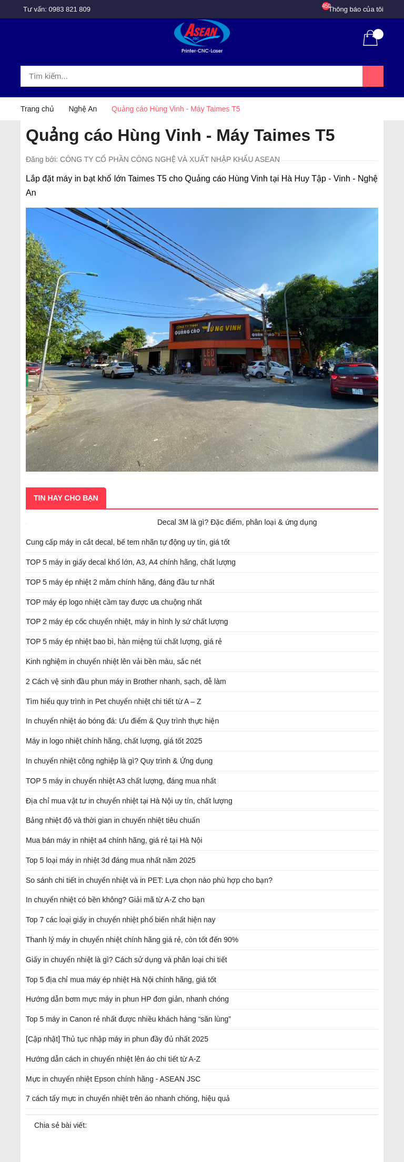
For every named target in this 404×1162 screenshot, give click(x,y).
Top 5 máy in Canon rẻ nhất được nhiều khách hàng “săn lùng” (128, 1019)
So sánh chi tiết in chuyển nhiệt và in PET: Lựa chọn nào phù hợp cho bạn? (149, 880)
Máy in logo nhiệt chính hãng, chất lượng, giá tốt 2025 (114, 741)
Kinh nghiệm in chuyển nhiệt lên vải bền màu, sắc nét (113, 661)
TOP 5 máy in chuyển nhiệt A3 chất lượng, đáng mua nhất (121, 781)
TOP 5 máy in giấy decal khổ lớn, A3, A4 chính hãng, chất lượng (131, 562)
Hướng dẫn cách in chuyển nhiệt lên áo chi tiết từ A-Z (113, 1059)
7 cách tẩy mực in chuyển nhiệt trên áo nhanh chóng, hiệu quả (128, 1098)
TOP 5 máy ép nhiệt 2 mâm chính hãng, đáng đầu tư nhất (120, 582)
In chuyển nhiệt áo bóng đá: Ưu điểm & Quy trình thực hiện (122, 721)
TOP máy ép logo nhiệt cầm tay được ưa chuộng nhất (114, 602)
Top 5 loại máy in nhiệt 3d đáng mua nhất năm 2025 (111, 860)
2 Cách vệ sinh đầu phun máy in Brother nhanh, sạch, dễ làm (126, 681)
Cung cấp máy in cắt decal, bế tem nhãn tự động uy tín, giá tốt (128, 542)
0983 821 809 (70, 9)
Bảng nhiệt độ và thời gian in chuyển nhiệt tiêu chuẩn (113, 820)
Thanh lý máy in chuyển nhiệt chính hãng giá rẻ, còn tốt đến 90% (132, 939)
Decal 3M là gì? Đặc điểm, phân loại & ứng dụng (237, 522)
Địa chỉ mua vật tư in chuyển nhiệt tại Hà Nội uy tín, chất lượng (129, 801)
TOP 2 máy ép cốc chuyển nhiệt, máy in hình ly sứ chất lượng (127, 621)
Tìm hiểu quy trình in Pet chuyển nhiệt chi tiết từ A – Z (113, 701)
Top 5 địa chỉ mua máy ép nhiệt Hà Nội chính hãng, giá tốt (121, 979)
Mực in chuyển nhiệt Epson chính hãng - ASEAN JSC (113, 1079)
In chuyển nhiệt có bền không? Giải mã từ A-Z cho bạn (115, 899)
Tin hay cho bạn (66, 498)
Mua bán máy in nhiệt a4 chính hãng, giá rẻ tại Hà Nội (114, 840)
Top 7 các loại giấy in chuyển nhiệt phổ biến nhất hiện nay (121, 919)
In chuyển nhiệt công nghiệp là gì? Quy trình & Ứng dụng (119, 761)
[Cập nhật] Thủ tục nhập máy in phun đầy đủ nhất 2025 (117, 1039)
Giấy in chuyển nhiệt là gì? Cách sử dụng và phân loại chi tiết (126, 959)
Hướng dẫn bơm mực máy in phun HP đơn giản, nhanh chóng (127, 999)
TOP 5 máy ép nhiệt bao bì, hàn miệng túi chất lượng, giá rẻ (124, 641)
